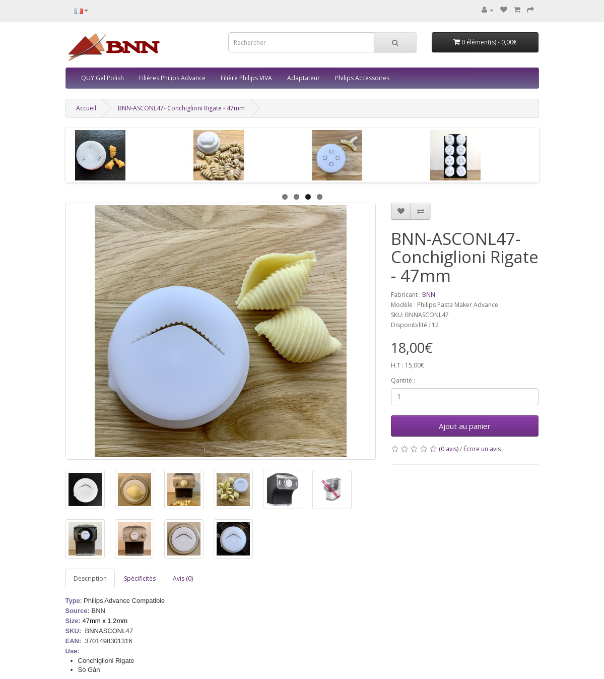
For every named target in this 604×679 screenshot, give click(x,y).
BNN (428, 294)
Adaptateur (303, 78)
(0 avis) (448, 449)
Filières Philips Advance (172, 78)
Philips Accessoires (362, 78)
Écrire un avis (482, 449)
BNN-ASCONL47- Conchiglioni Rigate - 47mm (181, 108)
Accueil (86, 108)
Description (90, 578)
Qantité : (403, 380)
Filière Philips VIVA (246, 78)
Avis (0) (183, 578)
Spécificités (140, 578)
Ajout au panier (465, 426)
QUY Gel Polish (102, 78)
